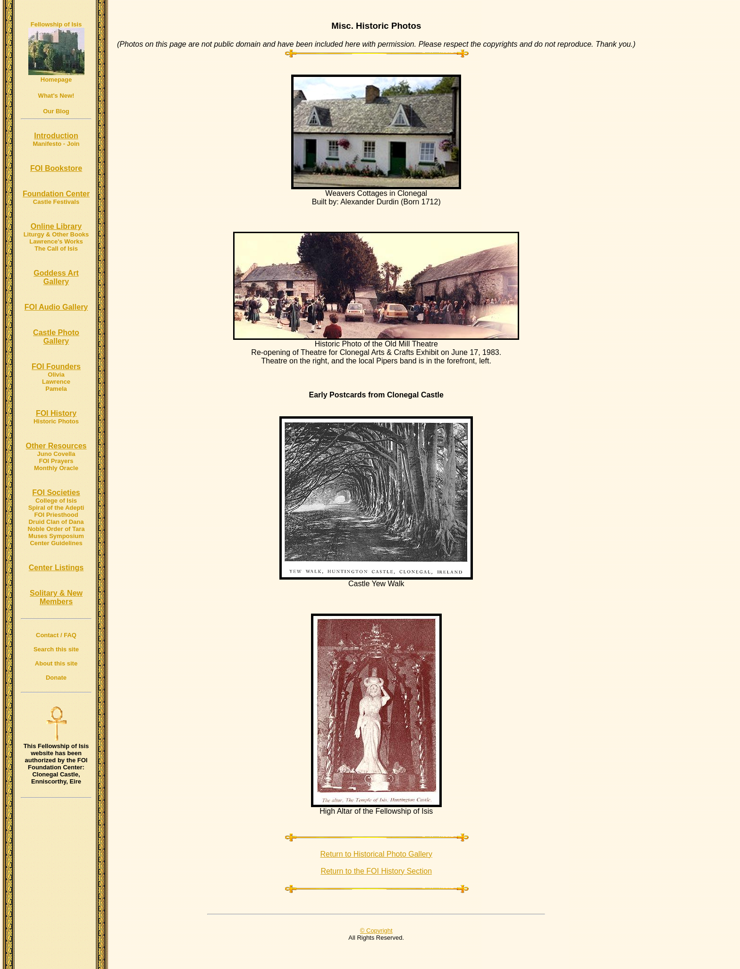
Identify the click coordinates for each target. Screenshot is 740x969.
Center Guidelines (56, 543)
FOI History (56, 413)
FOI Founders (56, 366)
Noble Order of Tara (55, 528)
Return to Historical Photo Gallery (376, 854)
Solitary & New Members (56, 597)
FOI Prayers (56, 460)
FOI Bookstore (56, 168)
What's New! (56, 95)
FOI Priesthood (56, 514)
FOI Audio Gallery (56, 307)
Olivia (56, 374)
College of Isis (56, 500)
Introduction (56, 136)
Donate (56, 677)
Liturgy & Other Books (56, 234)
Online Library (56, 226)
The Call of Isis (56, 248)
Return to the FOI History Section (376, 871)
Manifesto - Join (56, 143)
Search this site (56, 649)
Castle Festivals (56, 201)
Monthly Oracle (56, 468)
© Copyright (376, 930)
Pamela (56, 388)
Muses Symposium (56, 535)
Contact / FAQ (56, 635)
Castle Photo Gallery (56, 337)
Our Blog (56, 111)
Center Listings (56, 568)
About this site (56, 663)
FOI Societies (56, 493)
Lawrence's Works (56, 241)
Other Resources (56, 446)
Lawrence (56, 381)
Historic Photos (56, 421)
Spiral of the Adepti (56, 507)
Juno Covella (56, 453)
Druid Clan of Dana (56, 521)
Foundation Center (56, 194)
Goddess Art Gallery (56, 277)
